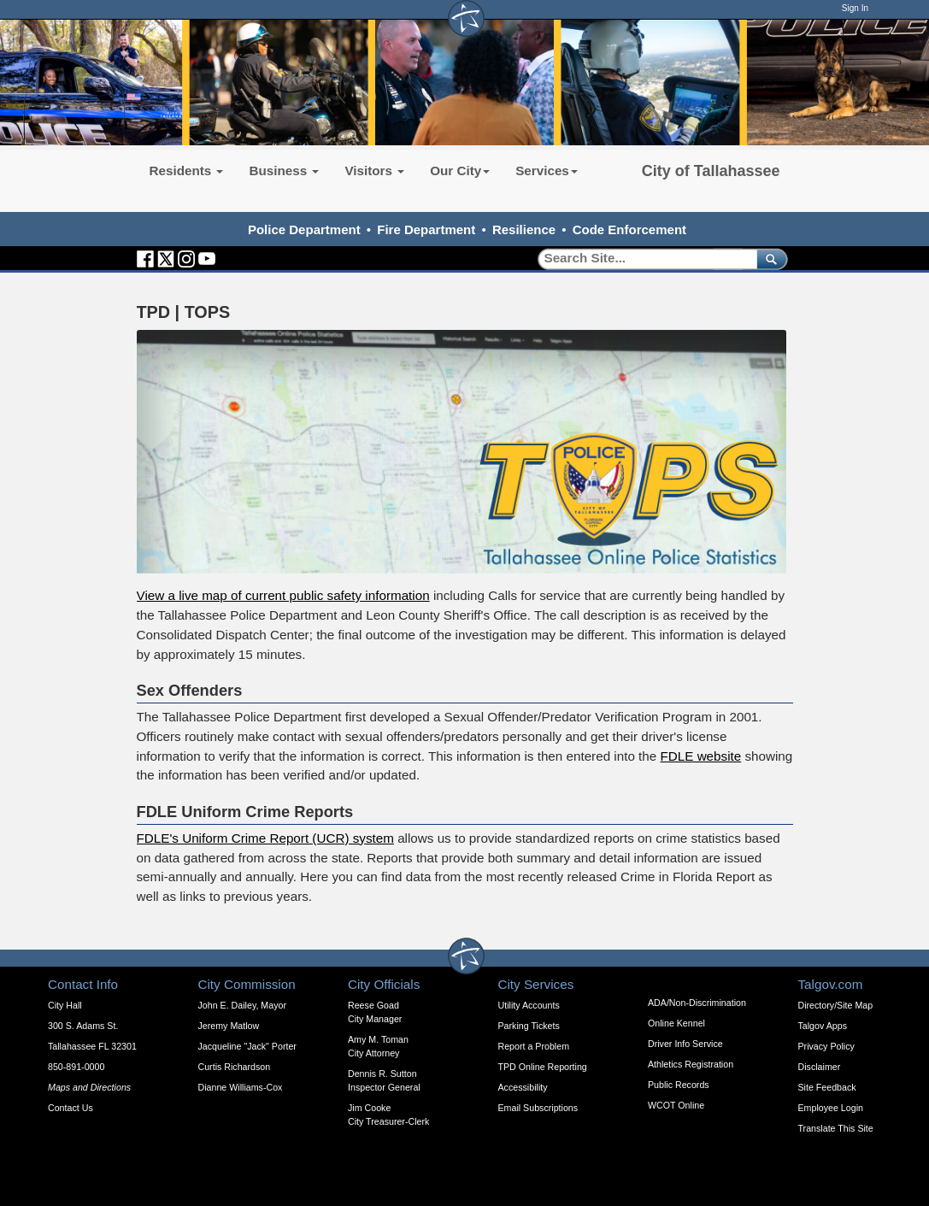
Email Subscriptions (538, 1108)
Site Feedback (827, 1087)
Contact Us (70, 1108)
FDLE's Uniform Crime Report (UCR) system (265, 838)
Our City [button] (460, 170)
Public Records (678, 1085)
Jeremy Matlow (229, 1026)
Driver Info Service (685, 1043)
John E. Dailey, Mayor (242, 1005)
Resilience (524, 229)
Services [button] (546, 170)
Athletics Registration (690, 1064)
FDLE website (701, 756)
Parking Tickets (529, 1026)
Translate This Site (835, 1128)
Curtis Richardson (234, 1067)
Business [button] (284, 170)
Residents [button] (187, 170)
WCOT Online (676, 1105)
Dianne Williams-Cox (240, 1087)
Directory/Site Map (835, 1005)
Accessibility (523, 1087)
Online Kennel (676, 1023)
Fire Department (426, 229)
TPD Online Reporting (542, 1067)
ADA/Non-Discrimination (697, 1002)
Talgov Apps (822, 1026)
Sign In (855, 8)
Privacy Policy (826, 1046)
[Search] (641, 258)
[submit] (768, 258)
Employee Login (830, 1108)
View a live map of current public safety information (283, 595)
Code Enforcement (629, 229)
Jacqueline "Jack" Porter (247, 1046)
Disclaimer (819, 1067)
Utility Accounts (529, 1005)
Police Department (304, 229)
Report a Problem (534, 1046)
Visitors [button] (374, 170)
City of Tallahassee (711, 170)
